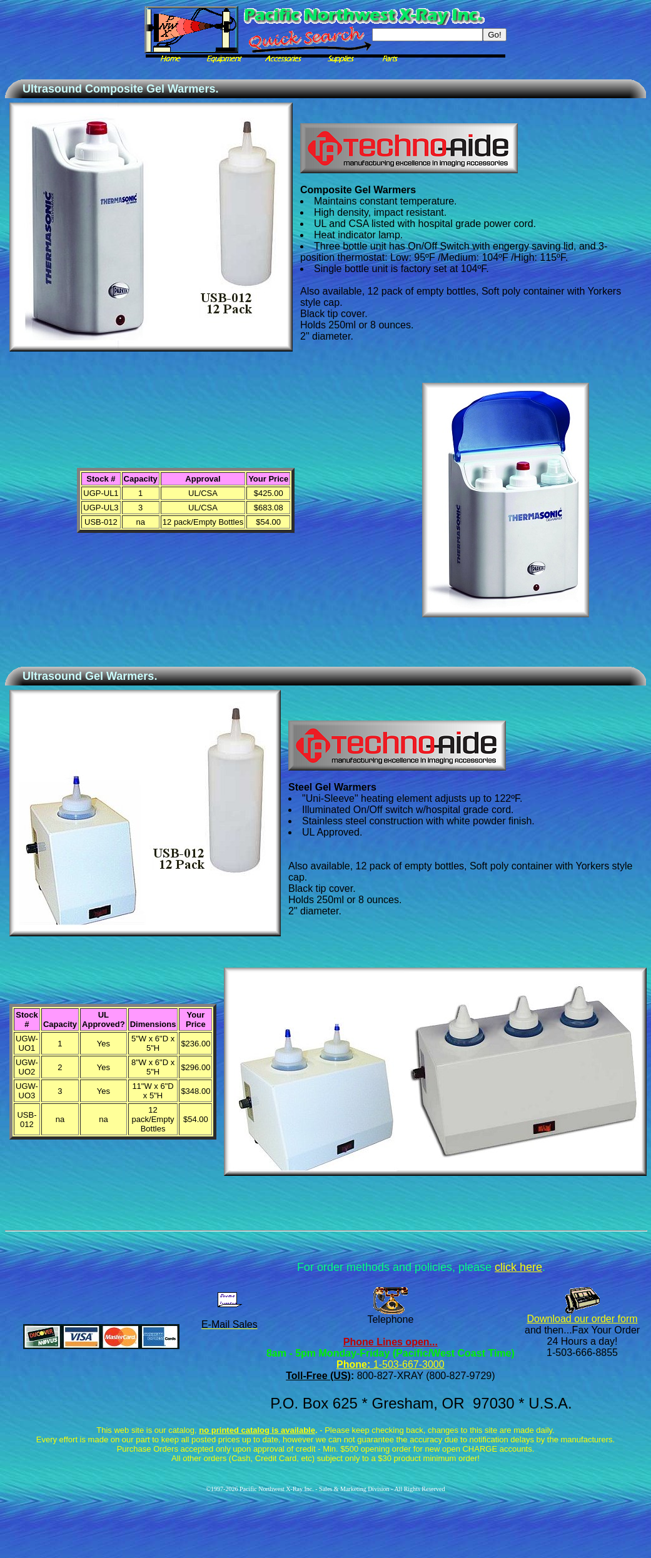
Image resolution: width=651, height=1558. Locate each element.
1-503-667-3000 (407, 1364)
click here (518, 1267)
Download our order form (582, 1318)
